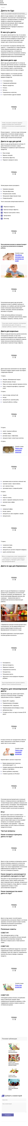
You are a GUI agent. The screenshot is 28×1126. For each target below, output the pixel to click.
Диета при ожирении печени (13, 1089)
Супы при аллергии (12, 1052)
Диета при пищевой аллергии (18, 752)
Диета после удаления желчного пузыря (13, 1064)
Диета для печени (12, 1076)
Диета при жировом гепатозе (18, 450)
